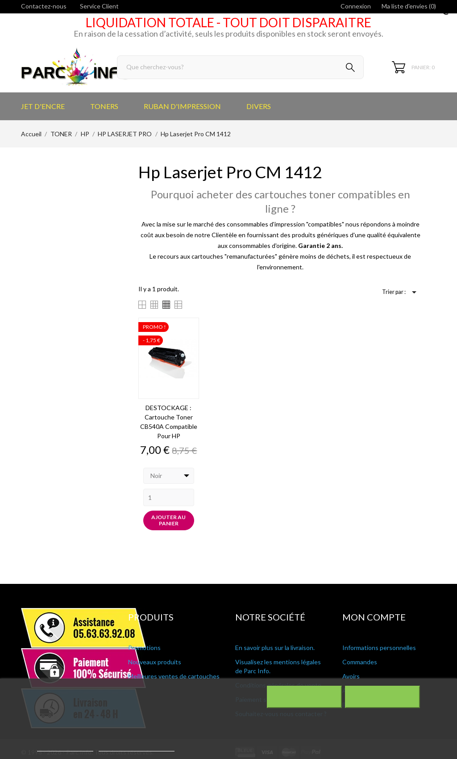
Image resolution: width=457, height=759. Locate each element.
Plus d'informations (65, 747)
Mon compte (374, 617)
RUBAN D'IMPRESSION (182, 106)
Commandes (359, 662)
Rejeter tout (304, 696)
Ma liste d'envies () (409, 6)
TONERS (104, 106)
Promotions (144, 647)
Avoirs (351, 676)
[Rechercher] (240, 67)
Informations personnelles (379, 647)
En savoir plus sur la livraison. (275, 647)
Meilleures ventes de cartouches (174, 676)
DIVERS (258, 106)
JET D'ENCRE (43, 106)
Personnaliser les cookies (136, 747)
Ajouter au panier (168, 520)
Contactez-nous (43, 6)
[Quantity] (169, 497)
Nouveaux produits (154, 662)
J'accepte (382, 696)
